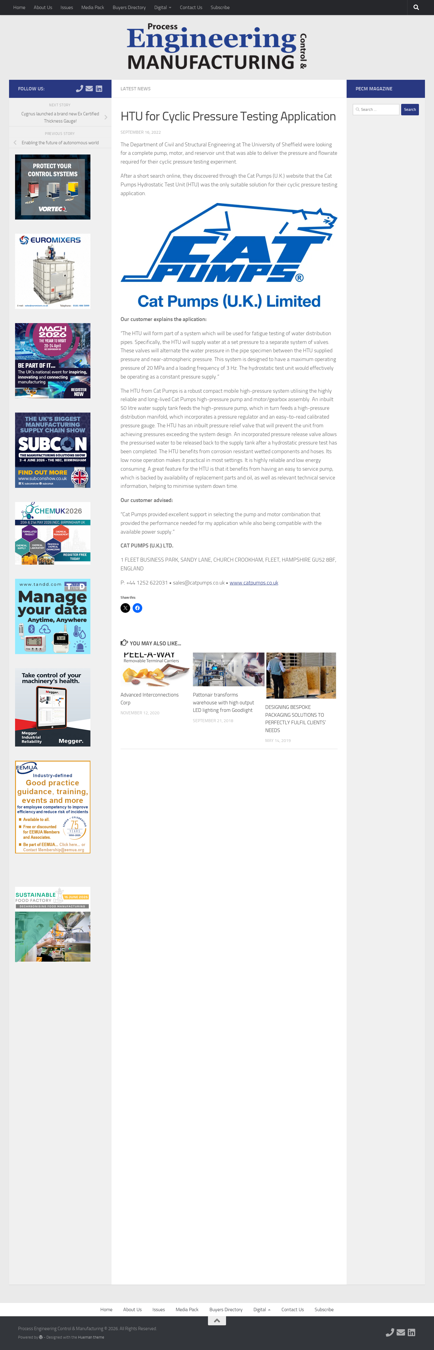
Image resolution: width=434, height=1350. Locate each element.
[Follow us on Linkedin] (98, 88)
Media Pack (92, 7)
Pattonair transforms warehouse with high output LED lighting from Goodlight (223, 702)
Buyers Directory (129, 7)
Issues (67, 7)
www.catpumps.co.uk (254, 582)
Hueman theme (91, 1337)
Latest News (136, 89)
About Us (43, 7)
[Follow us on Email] (89, 88)
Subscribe (220, 7)
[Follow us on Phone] (79, 88)
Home (19, 7)
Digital (160, 7)
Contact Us (191, 7)
